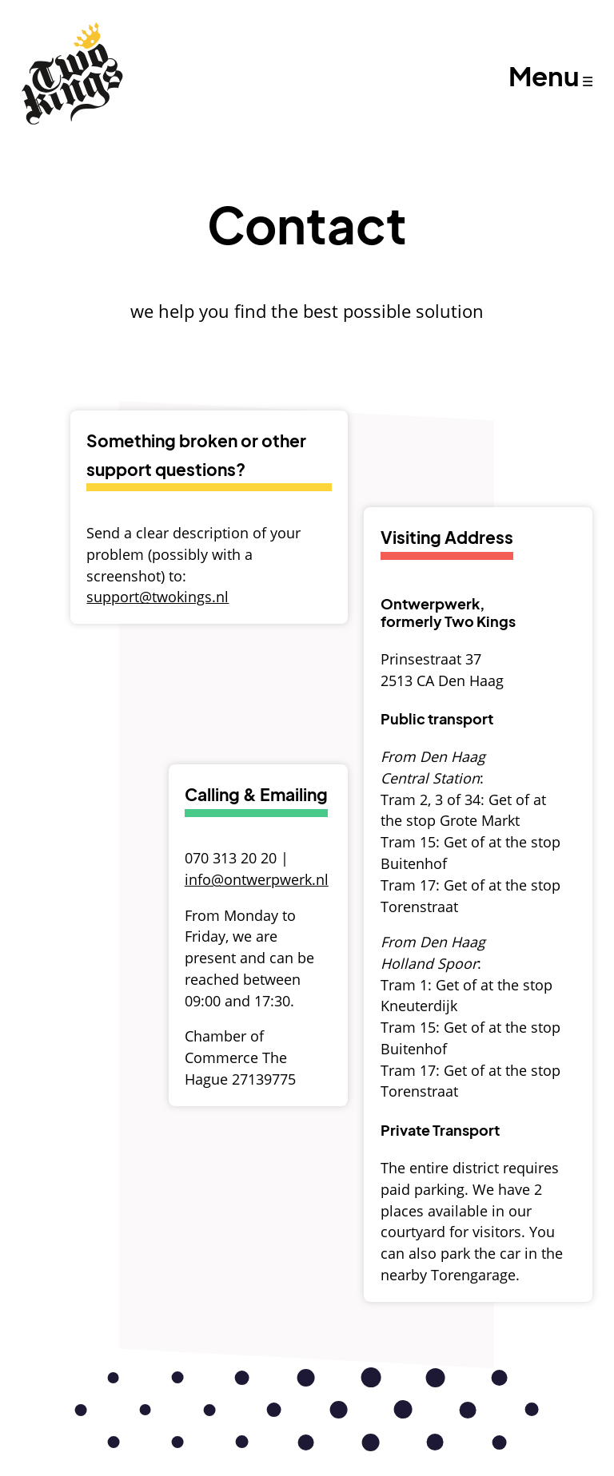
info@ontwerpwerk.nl (257, 879)
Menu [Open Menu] (544, 75)
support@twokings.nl (157, 596)
